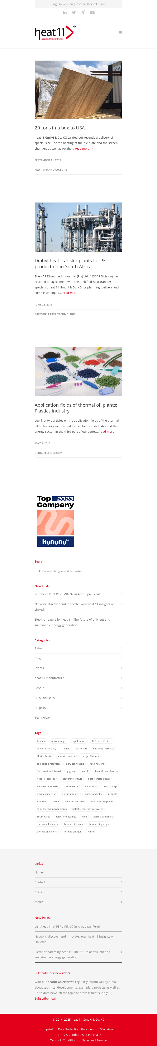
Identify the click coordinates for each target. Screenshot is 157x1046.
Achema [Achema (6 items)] (41, 741)
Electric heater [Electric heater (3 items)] (44, 756)
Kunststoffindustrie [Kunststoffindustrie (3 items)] (47, 786)
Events (39, 668)
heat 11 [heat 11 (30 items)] (85, 771)
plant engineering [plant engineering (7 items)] (46, 793)
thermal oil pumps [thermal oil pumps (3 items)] (99, 824)
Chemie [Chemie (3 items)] (66, 748)
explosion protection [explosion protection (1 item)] (48, 763)
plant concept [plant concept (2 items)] (110, 786)
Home (39, 872)
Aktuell (39, 648)
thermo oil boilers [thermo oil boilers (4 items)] (47, 831)
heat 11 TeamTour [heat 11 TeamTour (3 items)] (47, 778)
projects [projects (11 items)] (112, 793)
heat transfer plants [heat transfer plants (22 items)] (99, 778)
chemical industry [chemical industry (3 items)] (46, 748)
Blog (38, 453)
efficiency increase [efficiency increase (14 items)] (103, 748)
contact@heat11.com (91, 4)
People (39, 688)
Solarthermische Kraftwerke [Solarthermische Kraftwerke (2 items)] (87, 808)
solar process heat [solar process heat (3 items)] (75, 801)
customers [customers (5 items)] (81, 748)
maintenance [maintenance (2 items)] (71, 786)
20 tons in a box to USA (60, 127)
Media (39, 902)
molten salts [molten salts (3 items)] (90, 786)
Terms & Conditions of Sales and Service (78, 1040)
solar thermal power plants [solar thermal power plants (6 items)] (52, 808)
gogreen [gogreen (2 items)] (71, 771)
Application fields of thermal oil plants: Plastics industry (76, 408)
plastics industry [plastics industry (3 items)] (93, 793)
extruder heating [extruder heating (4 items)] (75, 763)
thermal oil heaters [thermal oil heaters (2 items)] (47, 824)
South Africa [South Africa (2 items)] (43, 816)
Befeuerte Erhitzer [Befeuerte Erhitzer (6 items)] (102, 741)
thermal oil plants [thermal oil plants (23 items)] (73, 824)
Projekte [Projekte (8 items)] (41, 801)
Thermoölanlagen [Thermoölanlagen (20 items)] (72, 831)
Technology (66, 314)
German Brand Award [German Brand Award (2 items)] (49, 771)
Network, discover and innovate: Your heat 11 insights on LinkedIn (75, 607)
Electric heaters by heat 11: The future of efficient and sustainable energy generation (72, 622)
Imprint (48, 1029)
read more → (84, 148)
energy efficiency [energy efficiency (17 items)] (90, 756)
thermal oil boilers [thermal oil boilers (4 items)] (103, 816)
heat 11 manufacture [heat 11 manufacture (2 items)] (106, 771)
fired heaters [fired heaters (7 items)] (97, 763)
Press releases (45, 314)
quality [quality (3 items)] (56, 801)
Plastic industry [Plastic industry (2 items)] (70, 793)
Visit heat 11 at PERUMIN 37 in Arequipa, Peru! (67, 594)
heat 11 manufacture (51, 169)
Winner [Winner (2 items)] (91, 831)
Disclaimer (107, 1029)
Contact (40, 882)
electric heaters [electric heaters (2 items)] (66, 756)
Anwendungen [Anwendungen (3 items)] (59, 741)
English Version (62, 4)
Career (39, 892)
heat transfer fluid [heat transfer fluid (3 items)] (72, 778)
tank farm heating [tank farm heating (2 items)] (66, 816)
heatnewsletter (59, 982)
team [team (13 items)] (84, 816)
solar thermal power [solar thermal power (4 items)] (102, 801)
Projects (40, 708)
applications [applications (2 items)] (79, 741)
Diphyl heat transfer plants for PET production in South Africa (71, 263)
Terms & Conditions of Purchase (78, 1035)
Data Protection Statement (76, 1029)
